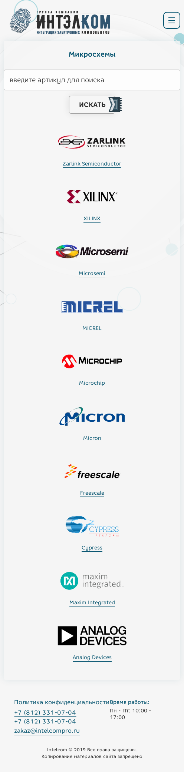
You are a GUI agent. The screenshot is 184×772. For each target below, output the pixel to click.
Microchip (92, 383)
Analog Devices (92, 657)
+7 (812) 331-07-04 (45, 712)
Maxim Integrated (92, 602)
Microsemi (92, 273)
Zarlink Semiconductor (92, 164)
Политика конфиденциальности (61, 702)
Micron (92, 438)
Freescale (92, 493)
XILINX (92, 218)
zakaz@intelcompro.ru (47, 730)
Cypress (92, 548)
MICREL (92, 328)
